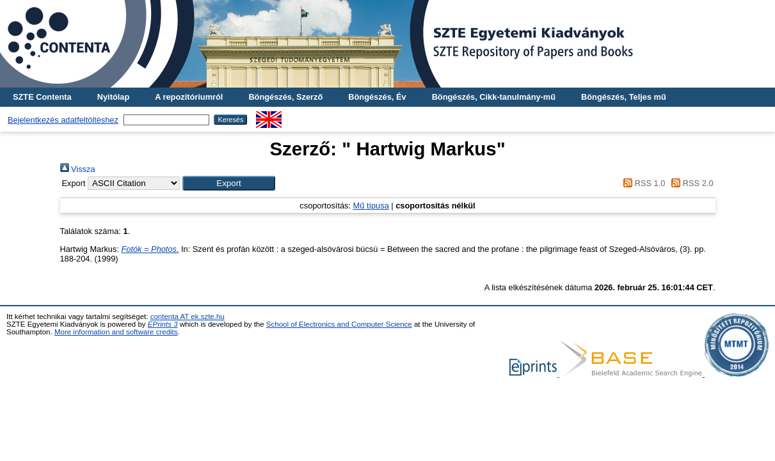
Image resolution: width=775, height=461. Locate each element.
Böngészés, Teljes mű (623, 97)
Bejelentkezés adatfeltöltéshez (63, 120)
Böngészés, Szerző (285, 97)
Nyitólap (113, 97)
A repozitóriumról (189, 97)
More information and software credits (116, 332)
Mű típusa (371, 205)
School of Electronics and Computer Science (339, 324)
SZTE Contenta (42, 97)
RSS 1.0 (642, 183)
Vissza (77, 169)
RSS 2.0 (690, 183)
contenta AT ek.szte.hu (187, 316)
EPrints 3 (163, 324)
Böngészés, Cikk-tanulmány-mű (493, 97)
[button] (228, 183)
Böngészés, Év (377, 97)
